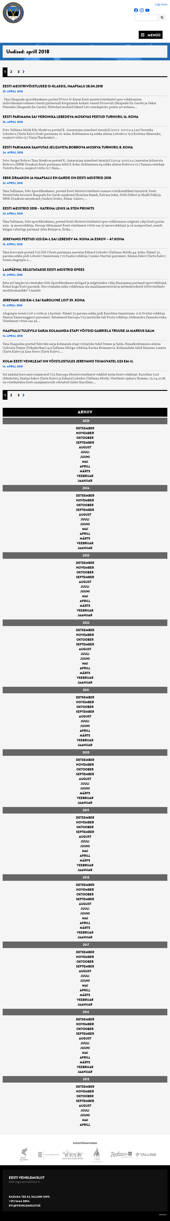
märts (85, 471)
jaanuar (85, 480)
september (85, 442)
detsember (85, 428)
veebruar (85, 476)
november (85, 433)
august (85, 447)
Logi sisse (161, 4)
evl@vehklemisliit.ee (25, 1206)
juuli (85, 452)
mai (85, 461)
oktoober (85, 438)
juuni (85, 457)
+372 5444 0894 (19, 1201)
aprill (85, 466)
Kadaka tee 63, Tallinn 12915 (29, 1197)
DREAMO (162, 1215)
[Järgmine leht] (23, 72)
